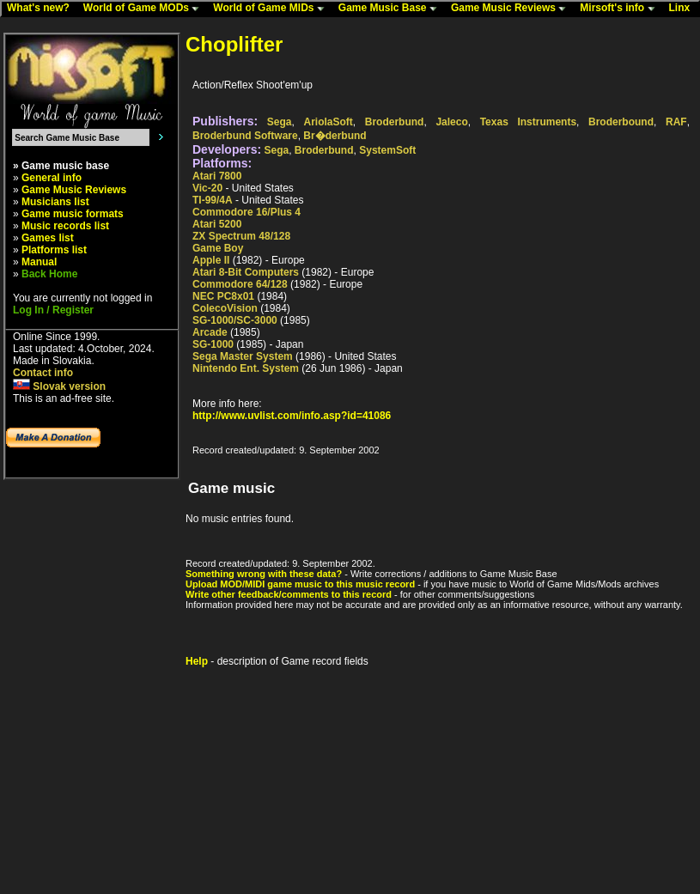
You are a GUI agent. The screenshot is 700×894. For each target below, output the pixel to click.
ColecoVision (225, 308)
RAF (676, 122)
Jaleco (451, 122)
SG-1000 (213, 344)
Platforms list (54, 250)
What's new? (42, 8)
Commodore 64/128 (240, 284)
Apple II (210, 260)
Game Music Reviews (512, 8)
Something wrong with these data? (264, 574)
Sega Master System (242, 356)
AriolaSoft (327, 122)
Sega (279, 122)
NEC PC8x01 (223, 296)
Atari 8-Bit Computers (245, 272)
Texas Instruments (528, 122)
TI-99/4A (212, 200)
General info (51, 178)
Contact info (43, 373)
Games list (47, 238)
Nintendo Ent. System (245, 368)
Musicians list (55, 202)
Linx (683, 8)
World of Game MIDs (272, 8)
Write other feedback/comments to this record (289, 594)
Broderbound (621, 122)
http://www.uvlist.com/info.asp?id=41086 (291, 416)
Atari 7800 (216, 176)
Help (197, 661)
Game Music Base (392, 8)
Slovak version (59, 386)
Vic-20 (207, 188)
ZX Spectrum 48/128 (241, 236)
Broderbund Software (245, 136)
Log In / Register (53, 310)
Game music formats (72, 214)
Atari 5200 (216, 224)
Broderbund (394, 122)
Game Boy (217, 248)
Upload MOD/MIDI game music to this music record (300, 584)
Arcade (210, 332)
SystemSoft (387, 150)
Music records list (65, 226)
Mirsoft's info (621, 8)
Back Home (49, 274)
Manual (39, 262)
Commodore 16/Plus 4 (246, 212)
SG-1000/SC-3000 (234, 320)
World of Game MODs (145, 8)
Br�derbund (334, 136)
